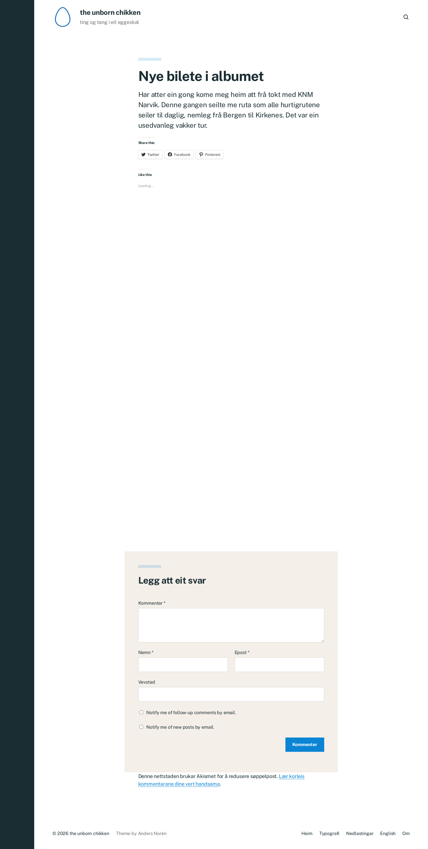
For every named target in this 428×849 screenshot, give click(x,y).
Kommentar (151, 603)
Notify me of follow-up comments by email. (191, 712)
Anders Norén (152, 833)
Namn (145, 652)
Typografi (329, 833)
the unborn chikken (110, 12)
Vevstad (146, 682)
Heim (306, 833)
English (387, 833)
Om (406, 833)
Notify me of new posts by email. (180, 727)
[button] (17, 424)
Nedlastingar (359, 833)
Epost (242, 652)
